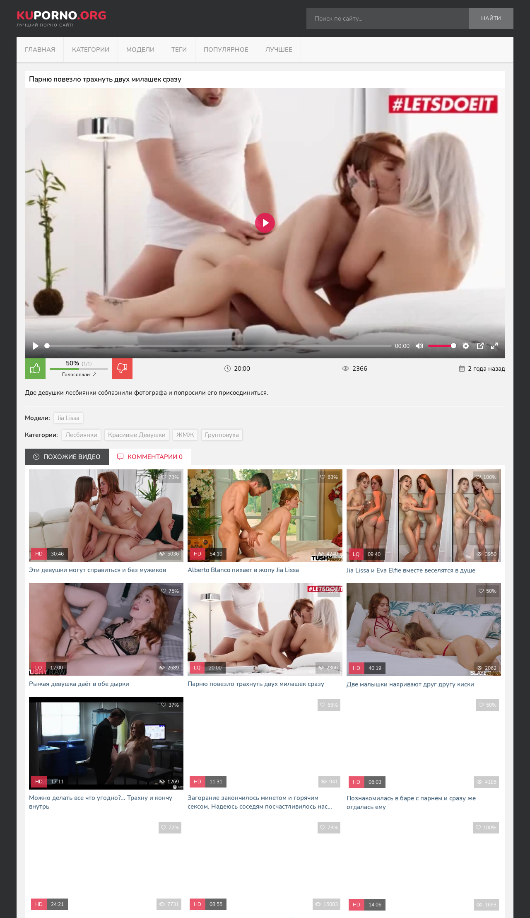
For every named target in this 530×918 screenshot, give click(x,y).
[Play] (35, 346)
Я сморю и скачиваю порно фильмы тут (185, 901)
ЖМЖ (185, 435)
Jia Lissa (69, 418)
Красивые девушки (137, 435)
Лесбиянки (81, 435)
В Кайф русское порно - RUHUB (175, 892)
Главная (40, 50)
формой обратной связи (260, 884)
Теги (179, 50)
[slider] (218, 346)
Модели (140, 50)
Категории (90, 50)
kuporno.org (168, 849)
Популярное (226, 50)
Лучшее (278, 50)
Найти (491, 18)
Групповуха (222, 435)
